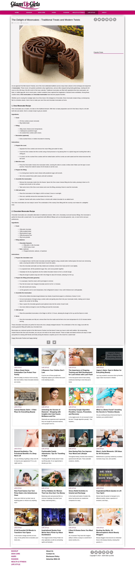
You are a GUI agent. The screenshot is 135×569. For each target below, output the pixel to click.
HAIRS (54, 12)
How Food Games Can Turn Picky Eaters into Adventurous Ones (25, 493)
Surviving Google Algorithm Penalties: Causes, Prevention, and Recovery (80, 412)
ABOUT (104, 12)
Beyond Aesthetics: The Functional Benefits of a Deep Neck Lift (25, 454)
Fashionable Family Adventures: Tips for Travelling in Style (53, 454)
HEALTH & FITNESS (78, 12)
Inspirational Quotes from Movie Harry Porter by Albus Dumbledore (52, 533)
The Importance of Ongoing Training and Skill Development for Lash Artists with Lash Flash (81, 372)
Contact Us (50, 554)
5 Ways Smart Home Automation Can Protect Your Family (25, 372)
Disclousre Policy (52, 556)
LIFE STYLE (91, 12)
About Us (49, 551)
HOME (17, 12)
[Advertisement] (88, 4)
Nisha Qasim (25, 22)
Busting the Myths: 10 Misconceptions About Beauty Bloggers (107, 533)
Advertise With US (53, 559)
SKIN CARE (41, 12)
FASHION (66, 12)
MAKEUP (29, 12)
